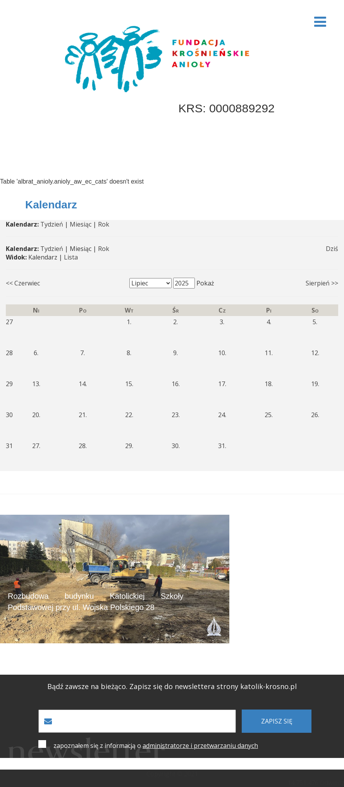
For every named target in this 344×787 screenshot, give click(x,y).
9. (175, 353)
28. (83, 446)
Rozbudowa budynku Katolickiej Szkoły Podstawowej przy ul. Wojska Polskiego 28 (96, 602)
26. (315, 415)
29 (9, 384)
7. (82, 353)
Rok (103, 224)
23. (176, 415)
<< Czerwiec (23, 283)
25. (269, 415)
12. (315, 353)
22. (129, 415)
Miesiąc (80, 224)
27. (36, 446)
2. (175, 322)
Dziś (332, 248)
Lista (71, 257)
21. (83, 415)
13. (36, 384)
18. (269, 384)
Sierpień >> (322, 283)
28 (9, 353)
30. (176, 446)
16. (176, 384)
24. (222, 415)
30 (9, 415)
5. (315, 322)
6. (36, 353)
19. (315, 384)
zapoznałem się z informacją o (155, 745)
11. (269, 353)
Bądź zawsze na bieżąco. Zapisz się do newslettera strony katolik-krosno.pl (172, 686)
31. (222, 446)
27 (9, 322)
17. (222, 384)
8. (129, 353)
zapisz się (276, 721)
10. (222, 353)
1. (129, 322)
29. (129, 446)
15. (129, 384)
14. (83, 384)
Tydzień (51, 224)
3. (222, 322)
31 (9, 446)
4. (269, 322)
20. (36, 415)
